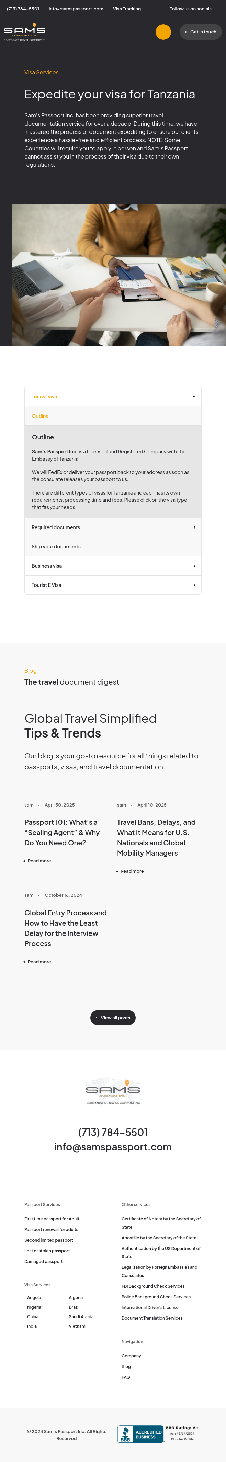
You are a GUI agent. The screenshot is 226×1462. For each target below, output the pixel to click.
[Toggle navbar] (163, 32)
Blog (126, 1366)
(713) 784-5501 (113, 1132)
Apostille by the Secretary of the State (159, 1237)
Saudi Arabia (81, 1316)
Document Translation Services (152, 1318)
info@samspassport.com (113, 1146)
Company (131, 1355)
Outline (40, 416)
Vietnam (77, 1326)
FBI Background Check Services (153, 1286)
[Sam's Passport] (24, 32)
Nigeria (34, 1307)
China (32, 1316)
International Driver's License (150, 1307)
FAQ (126, 1377)
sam (28, 805)
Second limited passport (48, 1240)
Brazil (74, 1307)
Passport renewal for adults (51, 1229)
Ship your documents (56, 546)
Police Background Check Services (156, 1296)
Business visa (47, 565)
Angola (34, 1297)
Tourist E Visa (46, 585)
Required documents (56, 527)
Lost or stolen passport (47, 1250)
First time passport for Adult (51, 1218)
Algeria (76, 1297)
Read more (39, 860)
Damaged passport (43, 1261)
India (32, 1326)
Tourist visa (44, 396)
